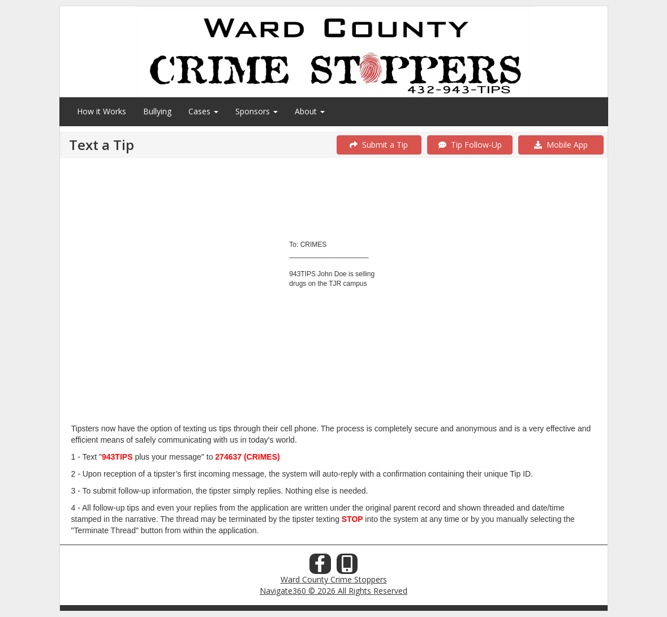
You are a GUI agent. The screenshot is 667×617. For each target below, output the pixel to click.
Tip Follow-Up (470, 144)
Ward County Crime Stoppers (334, 579)
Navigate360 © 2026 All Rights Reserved (333, 590)
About (310, 111)
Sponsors (256, 111)
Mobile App (561, 144)
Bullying (157, 111)
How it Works (101, 111)
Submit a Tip (379, 144)
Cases (203, 111)
